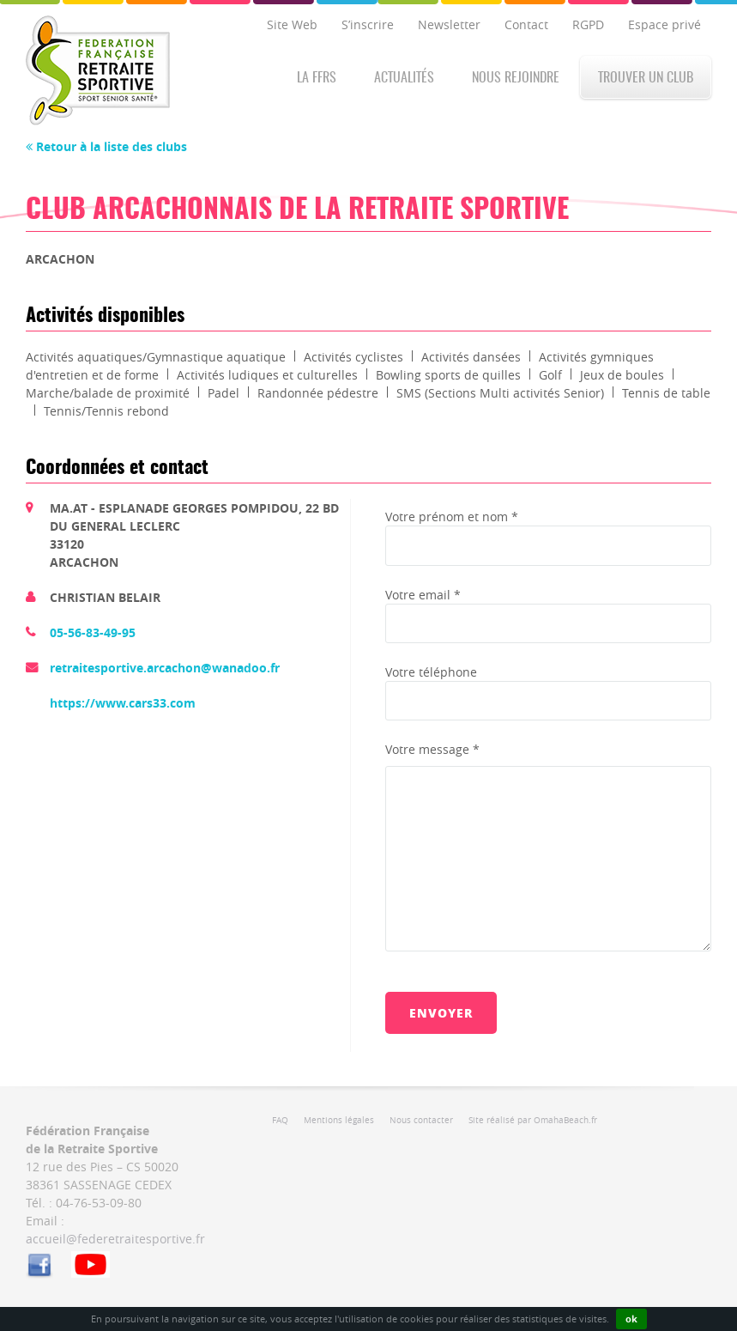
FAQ (280, 1120)
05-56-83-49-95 (93, 632)
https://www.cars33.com (123, 703)
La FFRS (316, 78)
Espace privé (664, 24)
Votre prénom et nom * (451, 516)
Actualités (404, 78)
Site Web (292, 24)
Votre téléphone (431, 672)
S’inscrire (367, 24)
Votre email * (423, 594)
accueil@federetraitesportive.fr (115, 1239)
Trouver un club (645, 78)
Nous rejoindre (515, 78)
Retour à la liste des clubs (106, 146)
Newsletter (449, 24)
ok (631, 1318)
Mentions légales (339, 1120)
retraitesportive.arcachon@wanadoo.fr (165, 667)
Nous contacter (421, 1120)
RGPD (588, 24)
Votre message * (432, 749)
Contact (526, 24)
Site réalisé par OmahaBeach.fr (532, 1120)
